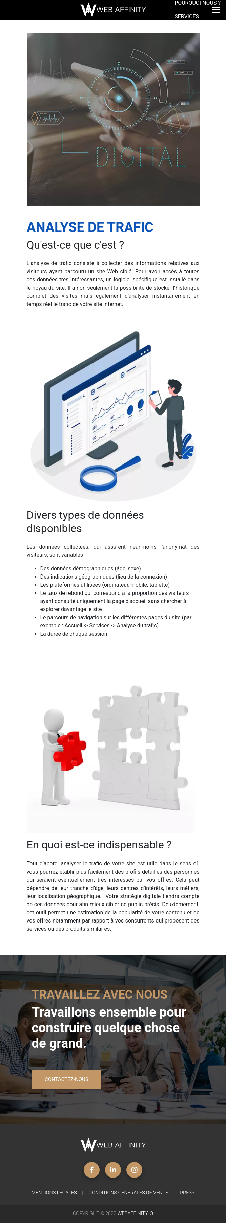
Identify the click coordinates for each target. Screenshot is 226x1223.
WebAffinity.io (135, 1214)
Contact (186, 34)
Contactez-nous (66, 1079)
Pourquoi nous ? (197, 7)
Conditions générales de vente (128, 1193)
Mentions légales (54, 1193)
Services (186, 20)
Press (187, 1193)
